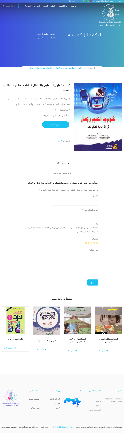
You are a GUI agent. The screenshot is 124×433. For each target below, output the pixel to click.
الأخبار (58, 408)
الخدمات (57, 403)
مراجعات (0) (63, 163)
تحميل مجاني (55, 124)
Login (14, 6)
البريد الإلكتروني (90, 210)
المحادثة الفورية (33, 399)
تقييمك (94, 238)
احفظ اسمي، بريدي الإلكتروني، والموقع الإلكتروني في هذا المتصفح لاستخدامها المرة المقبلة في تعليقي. (63, 229)
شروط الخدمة (25, 427)
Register (8, 6)
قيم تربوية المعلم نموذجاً (46, 340)
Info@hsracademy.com (113, 399)
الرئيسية (73, 6)
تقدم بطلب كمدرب (95, 410)
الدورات (37, 6)
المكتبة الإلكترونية (49, 6)
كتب (84, 68)
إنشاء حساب (35, 408)
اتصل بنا (28, 6)
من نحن (98, 405)
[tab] (63, 164)
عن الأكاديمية (62, 6)
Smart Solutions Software (65, 427)
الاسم (94, 196)
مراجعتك (93, 250)
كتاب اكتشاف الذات (15, 339)
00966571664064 (76, 1)
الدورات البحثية (55, 399)
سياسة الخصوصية (9, 427)
